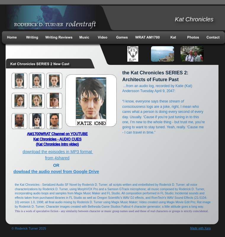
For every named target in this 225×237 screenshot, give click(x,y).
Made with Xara (200, 228)
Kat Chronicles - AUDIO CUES (57, 139)
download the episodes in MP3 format (57, 151)
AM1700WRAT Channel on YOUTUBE (57, 134)
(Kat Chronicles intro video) (57, 144)
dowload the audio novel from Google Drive (56, 171)
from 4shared (57, 158)
